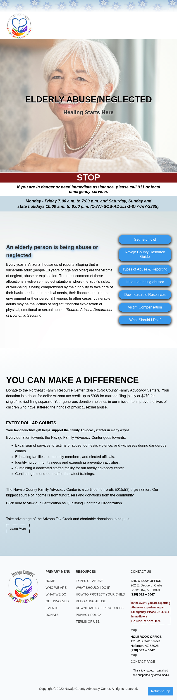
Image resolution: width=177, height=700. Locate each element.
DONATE (52, 615)
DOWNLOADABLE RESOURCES (100, 608)
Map (134, 630)
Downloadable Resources (144, 295)
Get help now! (145, 239)
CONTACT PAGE (143, 661)
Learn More (18, 528)
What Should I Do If (145, 320)
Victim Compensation (145, 307)
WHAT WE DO (56, 594)
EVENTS (52, 608)
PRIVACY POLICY (89, 615)
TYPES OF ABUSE (89, 581)
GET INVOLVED (57, 601)
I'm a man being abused (145, 282)
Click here (14, 503)
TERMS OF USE (88, 621)
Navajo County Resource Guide (145, 254)
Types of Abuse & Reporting (144, 269)
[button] (164, 19)
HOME (50, 581)
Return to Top (160, 691)
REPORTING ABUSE (91, 601)
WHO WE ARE (56, 587)
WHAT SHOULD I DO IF (93, 587)
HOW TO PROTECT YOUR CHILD (100, 594)
